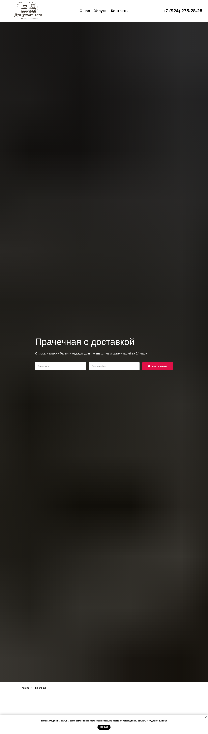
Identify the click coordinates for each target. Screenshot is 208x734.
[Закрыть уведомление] (205, 717)
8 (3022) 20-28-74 (192, 2)
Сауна (103, 18)
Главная (66, 18)
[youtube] (8, 7)
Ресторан (120, 18)
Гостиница (85, 18)
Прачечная (140, 18)
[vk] (15, 7)
